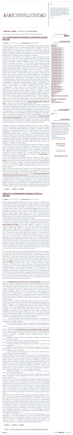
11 (20, 429)
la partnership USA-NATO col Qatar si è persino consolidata (24, 281)
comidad (6, 43)
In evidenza (54, 92)
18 (32, 429)
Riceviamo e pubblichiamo (58, 99)
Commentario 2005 (56, 48)
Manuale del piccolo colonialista (59, 95)
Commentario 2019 (56, 70)
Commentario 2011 (56, 57)
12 (22, 429)
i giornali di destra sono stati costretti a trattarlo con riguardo (32, 329)
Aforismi (53, 44)
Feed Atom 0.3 (60, 145)
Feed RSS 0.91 (60, 143)
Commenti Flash (55, 83)
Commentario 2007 (56, 51)
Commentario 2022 (26, 43)
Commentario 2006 (56, 49)
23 (40, 429)
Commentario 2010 (56, 56)
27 (47, 429)
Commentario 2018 (56, 68)
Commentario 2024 (56, 78)
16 (28, 429)
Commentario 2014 (56, 62)
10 (18, 429)
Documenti (54, 84)
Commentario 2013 (56, 60)
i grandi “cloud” (43, 154)
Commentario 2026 (56, 81)
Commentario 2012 (56, 59)
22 (38, 429)
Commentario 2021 (56, 73)
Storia (52, 100)
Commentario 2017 (56, 67)
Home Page (7, 31)
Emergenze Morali (56, 86)
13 (23, 429)
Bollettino (53, 46)
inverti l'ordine (33, 31)
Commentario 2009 (56, 54)
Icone (52, 113)
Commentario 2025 (56, 79)
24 (42, 429)
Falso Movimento (55, 87)
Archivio (13, 31)
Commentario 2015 (56, 64)
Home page (4, 432)
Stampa (21, 189)
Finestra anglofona (56, 91)
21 (37, 429)
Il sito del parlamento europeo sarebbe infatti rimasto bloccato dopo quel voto (26, 173)
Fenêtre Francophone (56, 89)
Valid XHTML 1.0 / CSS (60, 156)
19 (33, 429)
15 (27, 429)
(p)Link (6, 189)
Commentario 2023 (56, 76)
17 (30, 429)
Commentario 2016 (56, 65)
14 (25, 429)
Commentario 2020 (56, 71)
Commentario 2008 (56, 52)
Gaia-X (4, 160)
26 (45, 429)
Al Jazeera (10, 261)
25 (43, 429)
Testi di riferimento (56, 102)
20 (35, 429)
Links (52, 94)
